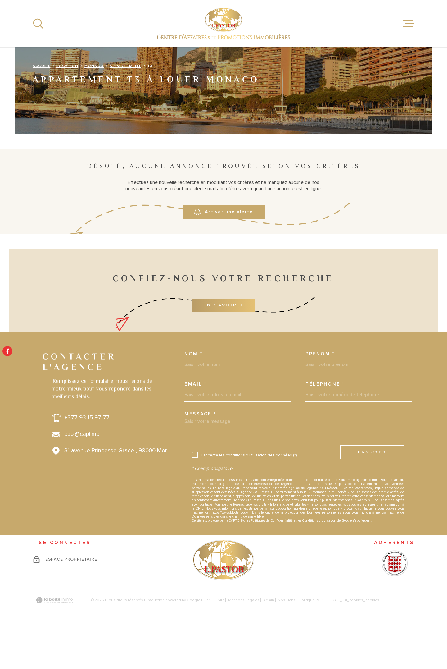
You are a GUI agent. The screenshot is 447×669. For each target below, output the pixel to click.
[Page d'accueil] (223, 23)
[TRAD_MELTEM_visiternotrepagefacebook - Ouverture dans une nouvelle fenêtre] (7, 351)
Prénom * (320, 395)
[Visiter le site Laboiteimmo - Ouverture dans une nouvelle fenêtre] (54, 641)
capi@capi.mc (81, 475)
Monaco (94, 107)
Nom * (193, 395)
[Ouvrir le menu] (408, 23)
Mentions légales (244, 641)
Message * (200, 455)
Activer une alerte (223, 253)
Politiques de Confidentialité (272, 562)
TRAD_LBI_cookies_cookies (354, 642)
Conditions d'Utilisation (319, 562)
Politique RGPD (312, 641)
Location (67, 107)
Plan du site (213, 641)
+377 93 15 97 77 (87, 459)
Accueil (41, 107)
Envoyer (372, 493)
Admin (268, 641)
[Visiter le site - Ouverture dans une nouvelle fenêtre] (394, 604)
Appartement (125, 107)
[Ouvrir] (38, 23)
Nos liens (287, 641)
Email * (195, 425)
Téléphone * (325, 425)
